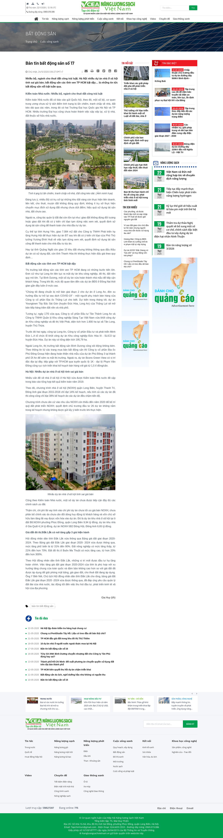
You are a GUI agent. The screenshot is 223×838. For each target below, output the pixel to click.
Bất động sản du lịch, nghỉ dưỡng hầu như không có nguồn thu (73, 674)
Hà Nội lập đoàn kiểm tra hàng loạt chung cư (63, 628)
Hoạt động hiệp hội (33, 756)
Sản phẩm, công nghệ (182, 699)
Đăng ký (190, 724)
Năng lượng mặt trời (63, 752)
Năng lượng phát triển (83, 18)
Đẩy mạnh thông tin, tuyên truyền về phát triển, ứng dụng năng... (182, 705)
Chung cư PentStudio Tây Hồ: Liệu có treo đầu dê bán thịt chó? (73, 633)
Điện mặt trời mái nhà (64, 786)
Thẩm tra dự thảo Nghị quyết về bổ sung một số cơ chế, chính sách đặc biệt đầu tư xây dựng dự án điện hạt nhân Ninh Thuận (175, 229)
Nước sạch (118, 766)
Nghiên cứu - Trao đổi (181, 752)
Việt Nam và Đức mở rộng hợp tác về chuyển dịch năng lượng (180, 175)
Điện (86, 751)
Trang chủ (31, 41)
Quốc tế (28, 752)
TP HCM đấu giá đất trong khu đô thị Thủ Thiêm (65, 638)
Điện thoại (176, 808)
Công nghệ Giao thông (94, 791)
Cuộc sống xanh (105, 18)
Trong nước (46, 699)
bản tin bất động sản (42, 606)
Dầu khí (87, 756)
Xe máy (87, 786)
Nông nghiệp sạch (62, 796)
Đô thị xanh (118, 756)
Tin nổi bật (127, 63)
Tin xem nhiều (130, 207)
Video (153, 18)
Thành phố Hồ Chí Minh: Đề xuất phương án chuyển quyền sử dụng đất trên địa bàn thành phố (77, 663)
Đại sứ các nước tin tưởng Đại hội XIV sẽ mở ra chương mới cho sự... (52, 705)
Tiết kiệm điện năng (63, 781)
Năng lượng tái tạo (62, 756)
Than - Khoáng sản (92, 760)
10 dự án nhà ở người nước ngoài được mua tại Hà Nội (68, 643)
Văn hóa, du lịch (149, 756)
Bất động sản (119, 752)
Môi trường (118, 761)
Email (190, 808)
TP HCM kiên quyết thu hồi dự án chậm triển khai (66, 669)
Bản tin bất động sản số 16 (54, 648)
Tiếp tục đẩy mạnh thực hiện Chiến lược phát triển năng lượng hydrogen (181, 192)
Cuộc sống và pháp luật (123, 771)
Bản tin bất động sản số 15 (54, 680)
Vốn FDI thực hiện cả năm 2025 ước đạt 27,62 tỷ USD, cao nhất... (96, 705)
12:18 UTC (52, 7)
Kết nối (120, 18)
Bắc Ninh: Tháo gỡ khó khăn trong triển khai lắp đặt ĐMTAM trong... (139, 705)
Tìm (193, 8)
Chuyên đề (164, 18)
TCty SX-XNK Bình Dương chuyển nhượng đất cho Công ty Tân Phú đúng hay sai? (75, 655)
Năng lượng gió (61, 747)
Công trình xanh (61, 791)
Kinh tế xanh (148, 747)
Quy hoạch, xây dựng (122, 747)
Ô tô (86, 781)
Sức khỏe (146, 752)
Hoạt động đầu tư (92, 699)
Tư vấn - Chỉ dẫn (135, 699)
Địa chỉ (161, 808)
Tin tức (45, 18)
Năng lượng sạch (60, 18)
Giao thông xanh (181, 18)
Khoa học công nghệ (137, 18)
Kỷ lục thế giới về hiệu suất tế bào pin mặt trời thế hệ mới (181, 209)
